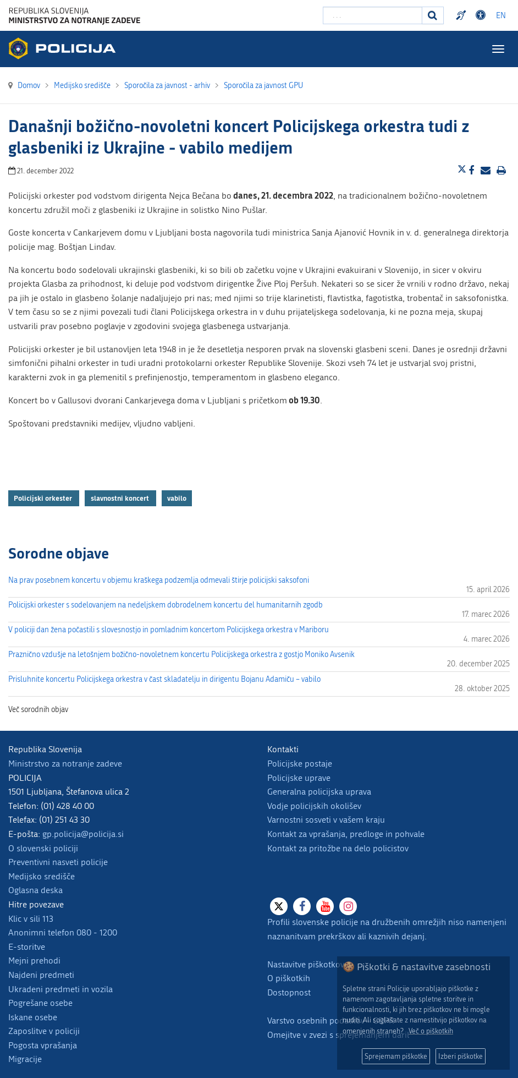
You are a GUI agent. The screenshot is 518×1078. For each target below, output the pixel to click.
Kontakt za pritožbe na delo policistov (338, 848)
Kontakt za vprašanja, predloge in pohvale (346, 834)
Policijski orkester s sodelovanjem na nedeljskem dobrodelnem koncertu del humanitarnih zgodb (165, 605)
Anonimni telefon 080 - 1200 (62, 932)
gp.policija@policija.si (83, 834)
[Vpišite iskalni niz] (372, 15)
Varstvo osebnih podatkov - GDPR (330, 1020)
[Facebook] (302, 906)
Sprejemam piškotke (396, 1056)
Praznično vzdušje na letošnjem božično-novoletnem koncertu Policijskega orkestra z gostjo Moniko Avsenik (181, 654)
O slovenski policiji (43, 848)
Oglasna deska (35, 890)
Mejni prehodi (34, 960)
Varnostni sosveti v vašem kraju (326, 819)
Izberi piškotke (460, 1056)
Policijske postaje (299, 763)
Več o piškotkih (431, 1031)
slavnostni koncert (121, 498)
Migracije (25, 1059)
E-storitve (26, 947)
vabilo (176, 498)
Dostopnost (289, 992)
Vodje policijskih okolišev (314, 806)
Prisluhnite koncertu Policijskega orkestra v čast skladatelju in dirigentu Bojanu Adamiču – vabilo (164, 679)
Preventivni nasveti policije (58, 862)
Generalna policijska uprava (319, 791)
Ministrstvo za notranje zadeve (65, 763)
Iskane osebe (32, 1017)
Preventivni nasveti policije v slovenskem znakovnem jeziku (462, 15)
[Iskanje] (433, 15)
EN (501, 15)
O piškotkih (288, 978)
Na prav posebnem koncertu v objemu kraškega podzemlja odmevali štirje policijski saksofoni (158, 580)
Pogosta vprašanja (42, 1045)
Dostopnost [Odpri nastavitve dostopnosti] (482, 15)
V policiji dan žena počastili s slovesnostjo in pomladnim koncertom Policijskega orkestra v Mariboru (168, 629)
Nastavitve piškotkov (305, 964)
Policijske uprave (298, 778)
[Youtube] (325, 906)
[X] (279, 906)
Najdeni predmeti (41, 975)
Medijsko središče (41, 876)
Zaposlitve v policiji (44, 1031)
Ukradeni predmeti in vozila (60, 989)
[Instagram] (348, 906)
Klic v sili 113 (30, 918)
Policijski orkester (44, 498)
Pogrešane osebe (40, 1003)
